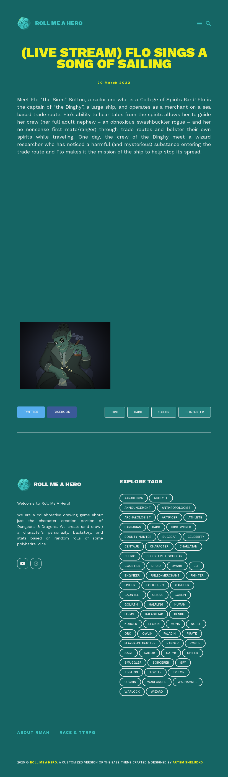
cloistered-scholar (164, 556)
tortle (155, 672)
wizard (157, 691)
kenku (179, 614)
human (179, 604)
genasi (158, 595)
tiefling (131, 672)
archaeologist (138, 517)
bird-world (181, 527)
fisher (130, 585)
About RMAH (33, 732)
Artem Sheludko (188, 762)
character (194, 412)
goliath (131, 604)
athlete (195, 517)
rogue (195, 643)
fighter (197, 575)
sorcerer (160, 662)
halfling (156, 604)
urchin (130, 682)
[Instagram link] (36, 563)
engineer (132, 575)
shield (192, 653)
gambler (182, 585)
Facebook (62, 412)
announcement (138, 508)
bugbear (169, 537)
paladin (170, 633)
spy (183, 662)
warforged (157, 682)
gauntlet (133, 595)
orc (115, 412)
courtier (132, 566)
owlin (147, 633)
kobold (131, 624)
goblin (180, 595)
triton (179, 672)
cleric (130, 556)
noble (196, 624)
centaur (132, 546)
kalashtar (154, 614)
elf (196, 566)
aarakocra (134, 498)
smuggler (133, 662)
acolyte (161, 498)
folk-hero (155, 585)
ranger (173, 643)
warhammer (188, 682)
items (129, 614)
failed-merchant (165, 575)
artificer (169, 517)
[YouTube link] (22, 563)
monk (175, 624)
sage (129, 653)
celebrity (196, 537)
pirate (192, 633)
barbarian (133, 527)
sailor (163, 412)
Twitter (31, 412)
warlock (132, 691)
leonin (154, 624)
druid (156, 566)
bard (138, 412)
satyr (171, 653)
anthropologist (176, 508)
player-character (140, 643)
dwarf (177, 566)
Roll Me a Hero (49, 23)
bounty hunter (138, 537)
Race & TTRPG (77, 732)
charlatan (188, 546)
